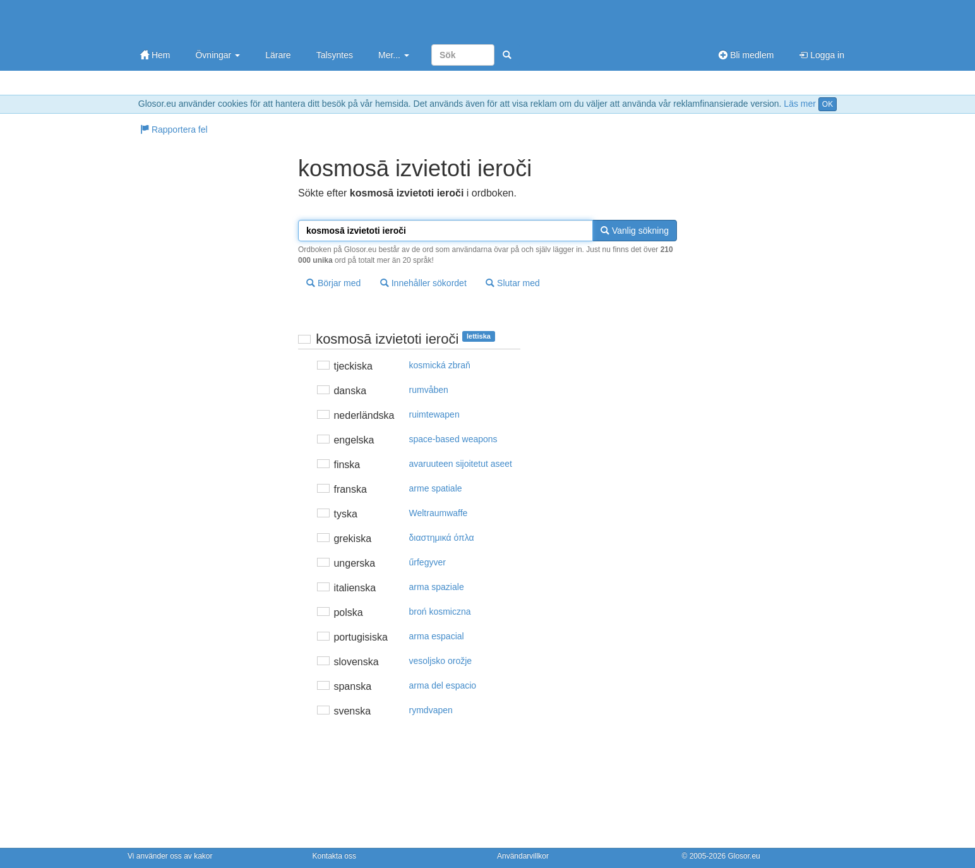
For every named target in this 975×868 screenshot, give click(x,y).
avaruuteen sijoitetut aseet (460, 464)
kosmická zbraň (439, 365)
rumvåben (428, 390)
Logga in (821, 55)
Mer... (393, 55)
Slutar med (513, 283)
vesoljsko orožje (440, 661)
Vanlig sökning (635, 231)
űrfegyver (427, 562)
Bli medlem (746, 55)
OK (827, 104)
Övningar (217, 55)
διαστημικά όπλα (441, 538)
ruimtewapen (434, 414)
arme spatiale (435, 488)
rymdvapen (431, 710)
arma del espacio (443, 685)
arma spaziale (436, 587)
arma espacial (436, 636)
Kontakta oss (334, 856)
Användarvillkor (523, 856)
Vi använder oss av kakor (170, 856)
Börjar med (333, 283)
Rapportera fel (174, 129)
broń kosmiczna (440, 611)
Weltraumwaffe (438, 513)
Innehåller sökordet (423, 283)
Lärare (277, 55)
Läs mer (800, 104)
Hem (155, 55)
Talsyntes (334, 55)
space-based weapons (453, 439)
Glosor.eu (743, 856)
